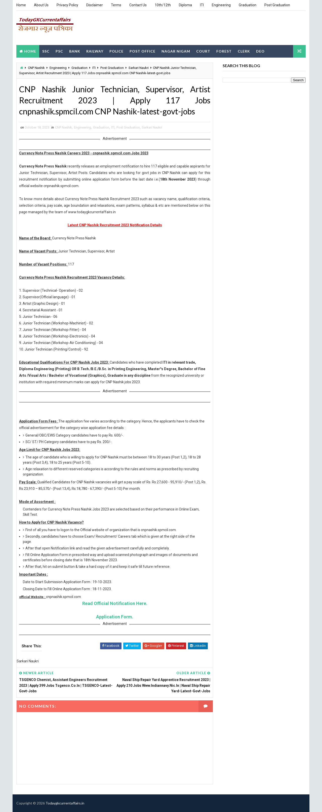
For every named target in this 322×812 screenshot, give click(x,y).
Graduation (247, 5)
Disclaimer (94, 5)
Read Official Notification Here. (114, 603)
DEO (260, 51)
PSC (59, 51)
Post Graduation (277, 5)
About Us (41, 5)
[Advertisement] (213, 27)
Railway (94, 51)
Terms (116, 5)
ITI (202, 5)
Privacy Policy (67, 5)
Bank (74, 51)
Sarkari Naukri (139, 68)
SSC (46, 51)
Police (116, 51)
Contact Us (138, 5)
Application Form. (114, 616)
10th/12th (163, 5)
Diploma (185, 5)
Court (203, 51)
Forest (224, 51)
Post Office (142, 51)
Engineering (221, 5)
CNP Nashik (36, 68)
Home (21, 5)
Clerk (244, 51)
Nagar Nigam (176, 51)
